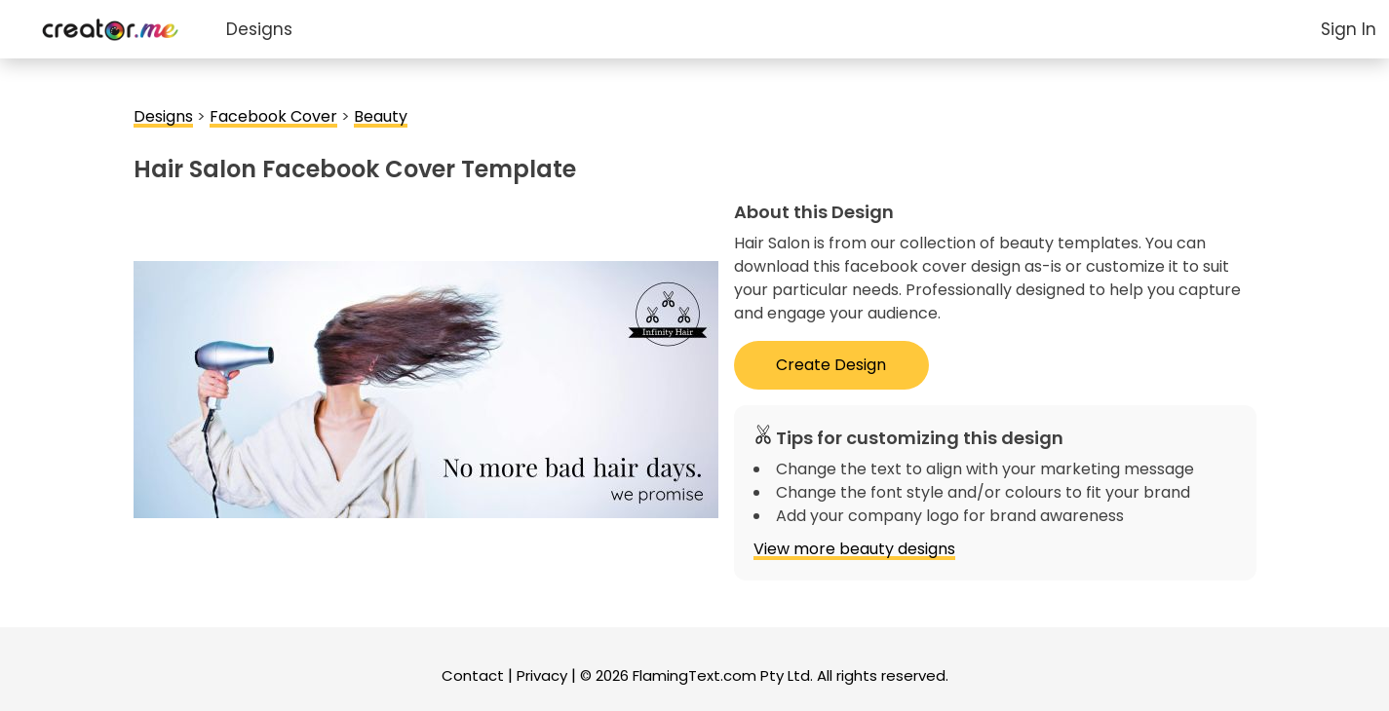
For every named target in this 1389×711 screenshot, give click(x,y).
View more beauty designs (854, 549)
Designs (259, 29)
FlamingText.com (694, 675)
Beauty (380, 116)
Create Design (831, 365)
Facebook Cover (273, 116)
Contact (473, 675)
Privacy (542, 675)
